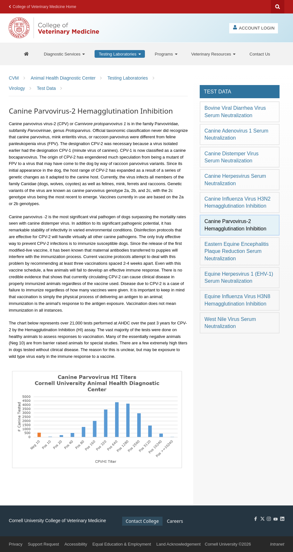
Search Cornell (277, 6)
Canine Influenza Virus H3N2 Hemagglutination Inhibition (238, 202)
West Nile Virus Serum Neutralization (230, 322)
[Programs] (166, 54)
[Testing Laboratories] (120, 54)
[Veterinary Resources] (213, 54)
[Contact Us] (259, 54)
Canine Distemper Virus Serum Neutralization (232, 157)
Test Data (217, 91)
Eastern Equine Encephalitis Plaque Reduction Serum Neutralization (237, 251)
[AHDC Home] (26, 54)
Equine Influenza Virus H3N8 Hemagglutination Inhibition (237, 300)
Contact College (142, 521)
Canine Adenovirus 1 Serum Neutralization (236, 134)
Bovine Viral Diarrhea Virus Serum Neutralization (235, 111)
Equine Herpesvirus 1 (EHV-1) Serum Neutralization (239, 277)
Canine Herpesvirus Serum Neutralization (235, 179)
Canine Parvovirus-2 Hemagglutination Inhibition (235, 225)
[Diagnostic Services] (64, 54)
